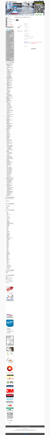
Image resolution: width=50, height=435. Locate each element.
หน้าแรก (6, 15)
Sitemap (44, 15)
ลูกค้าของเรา (26, 15)
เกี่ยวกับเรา (9, 15)
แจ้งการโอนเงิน (37, 15)
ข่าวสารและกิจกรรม (21, 15)
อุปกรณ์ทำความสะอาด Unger (18, 17)
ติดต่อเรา (41, 15)
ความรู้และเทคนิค (16, 15)
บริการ (12, 15)
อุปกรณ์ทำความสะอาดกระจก (26, 17)
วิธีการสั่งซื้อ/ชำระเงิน (31, 15)
